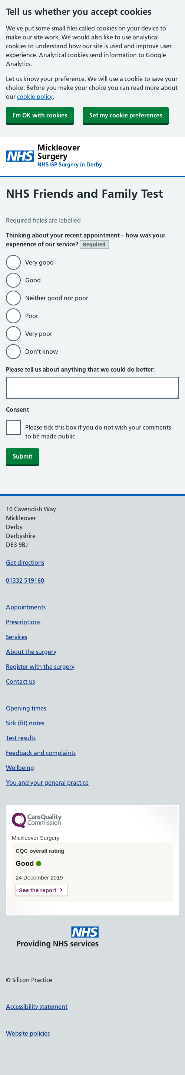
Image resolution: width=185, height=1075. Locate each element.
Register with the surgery (40, 666)
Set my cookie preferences (125, 115)
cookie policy (35, 96)
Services (16, 637)
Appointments (26, 607)
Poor (31, 316)
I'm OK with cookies (40, 115)
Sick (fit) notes (25, 723)
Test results (21, 738)
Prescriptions (23, 622)
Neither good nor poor (56, 298)
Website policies (28, 1033)
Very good (39, 262)
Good (33, 280)
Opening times (26, 708)
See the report (37, 890)
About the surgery (31, 651)
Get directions (25, 562)
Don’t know (41, 351)
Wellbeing (20, 767)
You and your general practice (47, 782)
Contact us (20, 681)
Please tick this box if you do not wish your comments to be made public (98, 432)
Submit (22, 456)
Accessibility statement (36, 1006)
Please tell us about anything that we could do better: (80, 369)
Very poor (38, 333)
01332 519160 (25, 580)
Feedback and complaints (41, 753)
